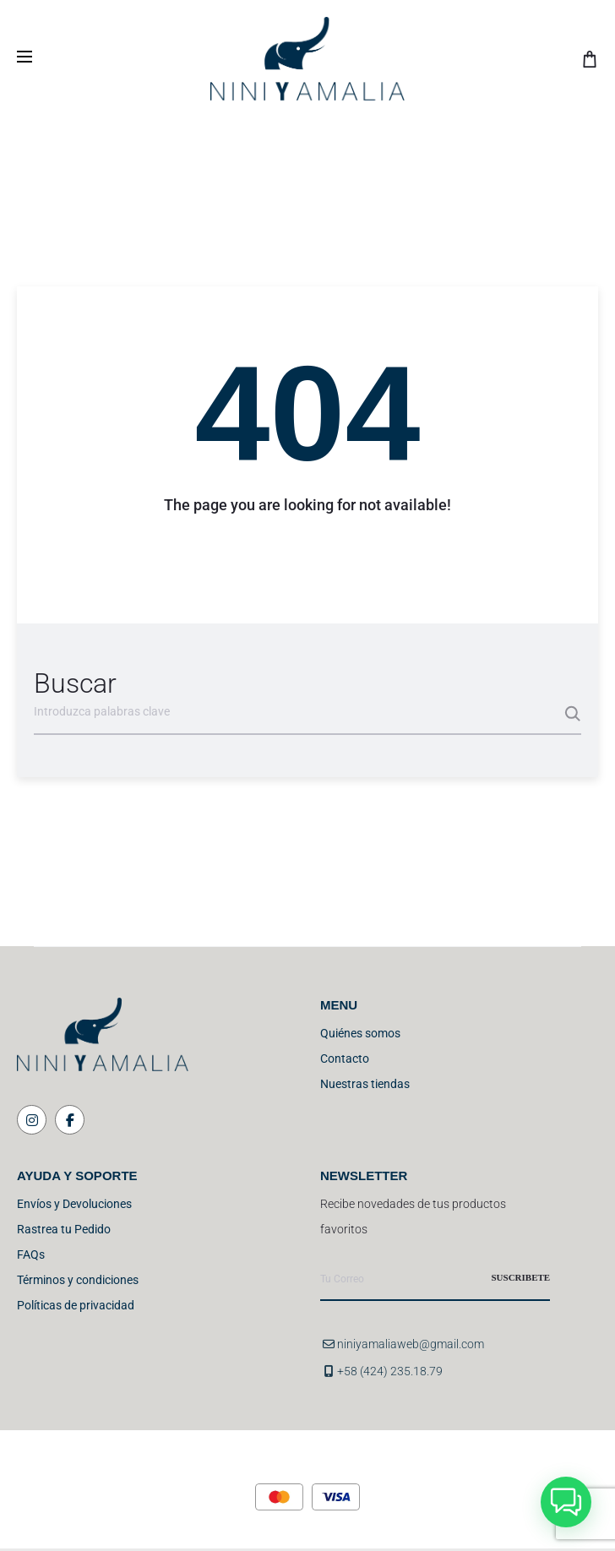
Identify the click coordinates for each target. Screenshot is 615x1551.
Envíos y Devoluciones (74, 1204)
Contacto (344, 1058)
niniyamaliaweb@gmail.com (410, 1344)
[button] (566, 1502)
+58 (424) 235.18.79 (390, 1371)
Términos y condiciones (78, 1280)
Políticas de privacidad (75, 1305)
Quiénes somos (360, 1033)
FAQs (31, 1254)
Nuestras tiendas (365, 1084)
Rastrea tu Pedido (64, 1229)
